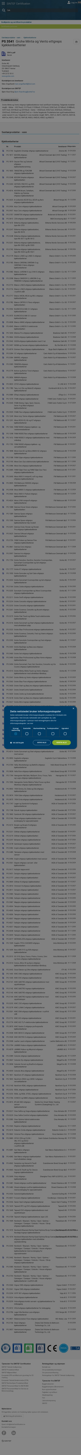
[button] (17, 743)
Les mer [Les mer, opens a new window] (30, 723)
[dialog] (40, 727)
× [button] (73, 708)
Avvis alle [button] (41, 742)
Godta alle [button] (61, 742)
